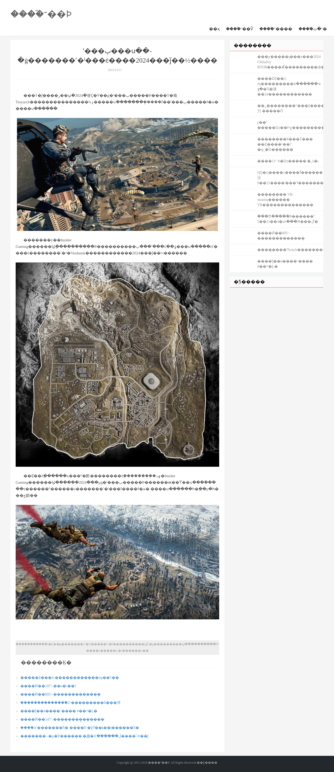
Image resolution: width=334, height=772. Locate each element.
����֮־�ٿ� (313, 29)
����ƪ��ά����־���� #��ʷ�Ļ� (58, 711)
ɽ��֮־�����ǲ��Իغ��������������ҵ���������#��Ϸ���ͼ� (290, 125)
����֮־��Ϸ (41, 14)
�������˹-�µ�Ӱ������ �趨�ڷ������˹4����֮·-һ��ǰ (84, 736)
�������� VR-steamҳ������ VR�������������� (285, 200)
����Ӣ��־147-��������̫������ (62, 719)
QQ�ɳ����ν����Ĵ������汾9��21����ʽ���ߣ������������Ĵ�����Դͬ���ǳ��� (290, 178)
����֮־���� (275, 29)
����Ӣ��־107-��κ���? (48, 686)
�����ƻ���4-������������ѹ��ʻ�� (69, 678)
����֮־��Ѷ (239, 29)
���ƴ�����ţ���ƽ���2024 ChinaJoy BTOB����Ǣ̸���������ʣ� (290, 62)
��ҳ (214, 29)
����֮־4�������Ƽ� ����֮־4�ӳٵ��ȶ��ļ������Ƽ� (79, 728)
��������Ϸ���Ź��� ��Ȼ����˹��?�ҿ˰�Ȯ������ (285, 144)
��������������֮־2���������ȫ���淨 (70, 703)
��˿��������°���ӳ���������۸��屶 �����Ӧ (290, 108)
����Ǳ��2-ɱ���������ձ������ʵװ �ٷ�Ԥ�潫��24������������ (289, 86)
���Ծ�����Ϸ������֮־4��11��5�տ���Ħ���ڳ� (287, 219)
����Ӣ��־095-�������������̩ (60, 694)
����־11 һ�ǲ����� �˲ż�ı (288, 161)
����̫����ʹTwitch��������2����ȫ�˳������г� (290, 250)
